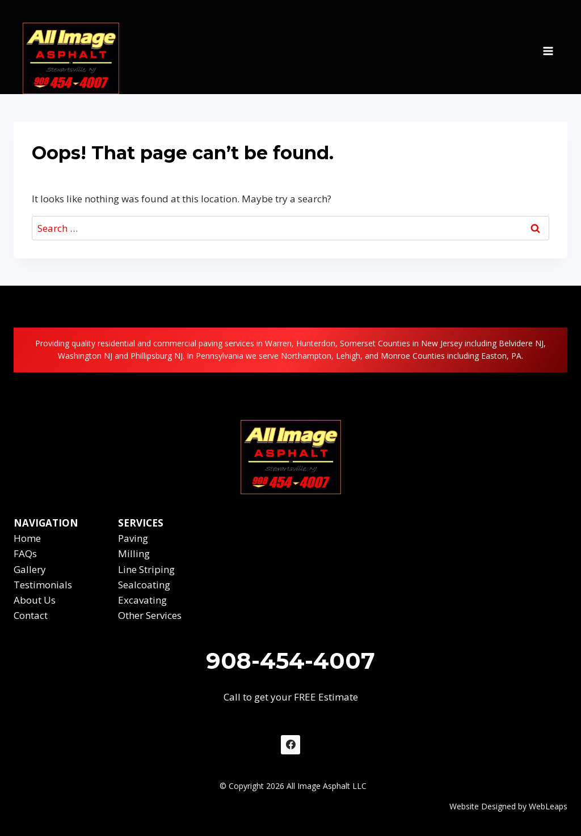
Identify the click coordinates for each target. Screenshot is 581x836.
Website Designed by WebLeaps (508, 806)
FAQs (25, 553)
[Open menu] (547, 47)
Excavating (142, 599)
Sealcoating (144, 584)
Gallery (30, 569)
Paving (133, 538)
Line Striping (146, 569)
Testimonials (43, 584)
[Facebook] (290, 744)
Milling (134, 553)
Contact (31, 615)
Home (27, 538)
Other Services (150, 615)
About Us (35, 599)
